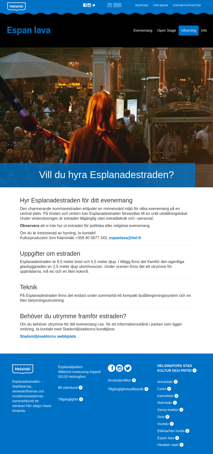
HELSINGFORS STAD (174, 366)
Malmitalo (164, 403)
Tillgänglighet (68, 399)
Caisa (161, 389)
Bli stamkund (68, 388)
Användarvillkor (119, 380)
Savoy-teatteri (167, 410)
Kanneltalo (165, 396)
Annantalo (165, 382)
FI (109, 5)
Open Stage (166, 30)
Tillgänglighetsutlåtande (126, 389)
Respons (141, 5)
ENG (117, 5)
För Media (160, 5)
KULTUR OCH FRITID (174, 370)
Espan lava (32, 30)
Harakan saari (168, 445)
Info (204, 30)
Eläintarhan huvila (170, 431)
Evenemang (142, 30)
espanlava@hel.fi (125, 238)
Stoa (160, 417)
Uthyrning (188, 30)
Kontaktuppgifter (187, 5)
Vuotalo (163, 424)
